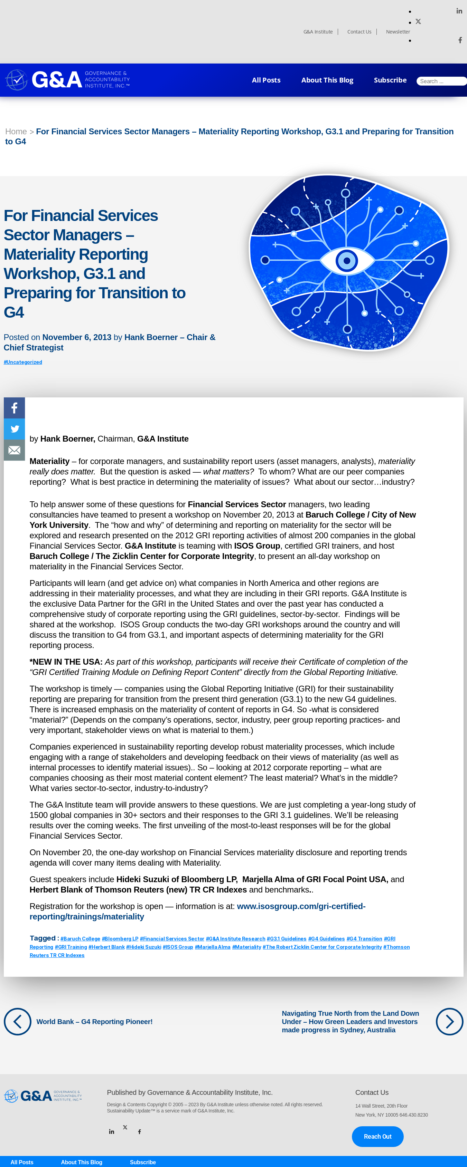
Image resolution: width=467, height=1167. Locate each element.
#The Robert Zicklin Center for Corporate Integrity (322, 947)
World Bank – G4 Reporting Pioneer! (95, 1021)
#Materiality (246, 947)
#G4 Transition (364, 939)
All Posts (266, 80)
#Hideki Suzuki (143, 947)
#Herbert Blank (106, 947)
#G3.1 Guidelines (287, 939)
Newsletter (398, 32)
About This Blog (327, 80)
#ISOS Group (178, 947)
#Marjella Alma (213, 947)
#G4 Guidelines (326, 939)
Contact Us (359, 32)
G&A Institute (318, 32)
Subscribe (390, 80)
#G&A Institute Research (235, 939)
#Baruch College (80, 939)
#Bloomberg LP (120, 939)
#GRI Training (71, 947)
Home (16, 131)
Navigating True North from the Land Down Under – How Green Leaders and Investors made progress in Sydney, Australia (350, 1022)
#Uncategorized (23, 362)
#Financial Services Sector (172, 939)
